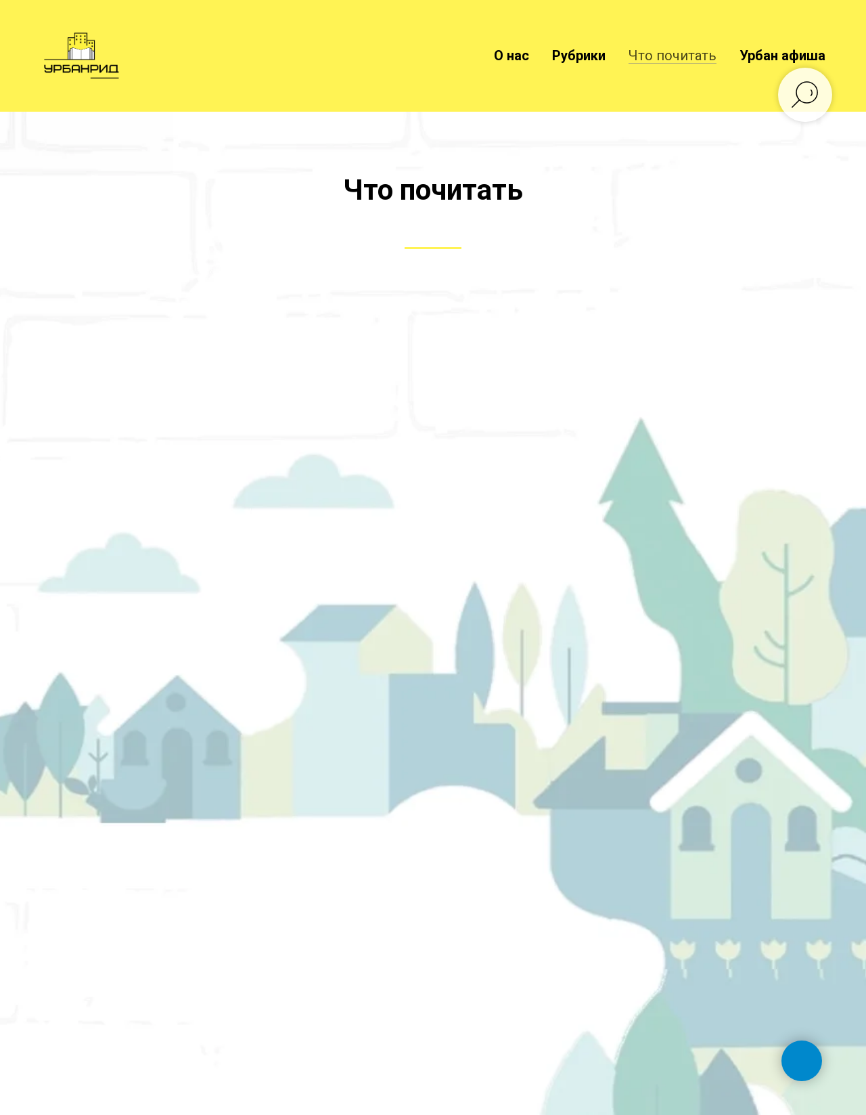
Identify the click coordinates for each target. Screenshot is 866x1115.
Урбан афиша (782, 55)
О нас (511, 55)
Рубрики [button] (579, 55)
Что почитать (672, 55)
